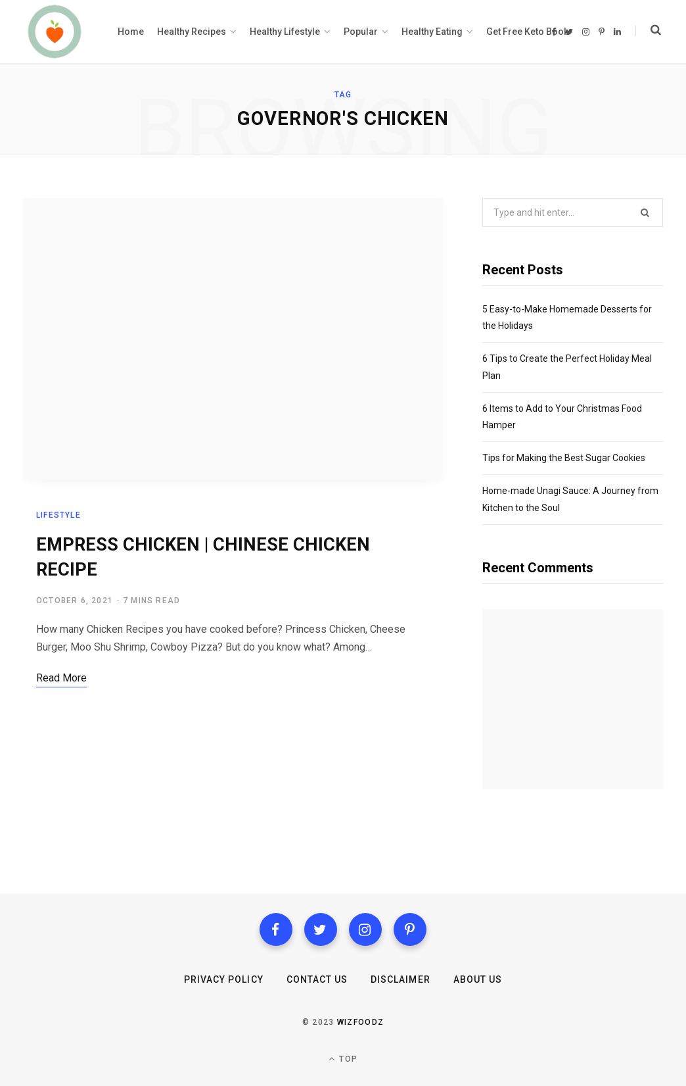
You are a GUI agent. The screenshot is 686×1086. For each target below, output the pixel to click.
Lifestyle (58, 515)
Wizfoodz (360, 1022)
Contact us (317, 979)
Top (343, 1059)
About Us (477, 979)
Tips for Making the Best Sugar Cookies (563, 458)
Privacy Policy (223, 979)
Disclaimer (400, 979)
